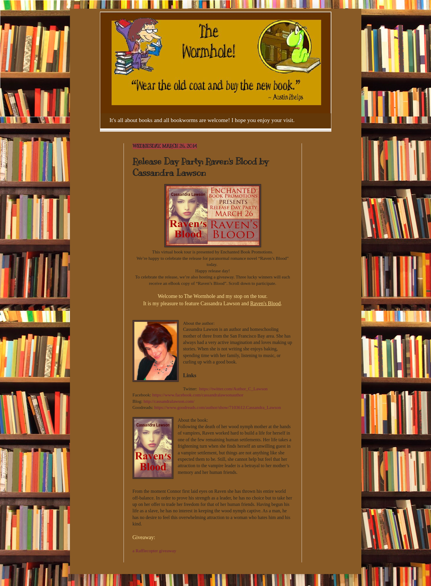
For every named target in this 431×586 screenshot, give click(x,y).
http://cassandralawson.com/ (169, 401)
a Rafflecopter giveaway (154, 550)
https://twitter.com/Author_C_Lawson (233, 388)
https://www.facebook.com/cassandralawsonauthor (197, 394)
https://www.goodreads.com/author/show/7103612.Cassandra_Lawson (217, 407)
